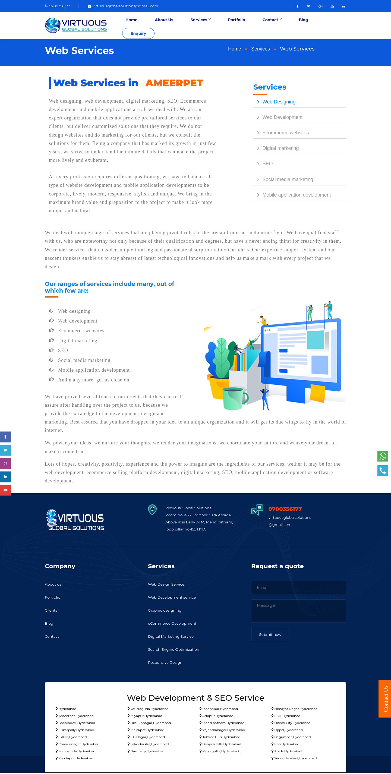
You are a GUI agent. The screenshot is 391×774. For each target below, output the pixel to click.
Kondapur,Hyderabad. (75, 759)
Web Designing (274, 103)
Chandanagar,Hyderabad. (78, 745)
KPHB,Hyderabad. (71, 738)
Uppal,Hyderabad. (287, 731)
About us (54, 585)
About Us (185, 26)
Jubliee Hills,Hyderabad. (220, 738)
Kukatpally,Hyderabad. (75, 731)
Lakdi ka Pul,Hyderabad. (148, 745)
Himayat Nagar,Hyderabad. (295, 710)
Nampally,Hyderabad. (146, 752)
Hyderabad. (66, 710)
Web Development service (175, 598)
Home (159, 26)
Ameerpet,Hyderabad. (75, 717)
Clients (52, 611)
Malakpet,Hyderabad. (146, 731)
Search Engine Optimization (177, 650)
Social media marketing (283, 181)
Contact (273, 26)
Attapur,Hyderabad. (217, 717)
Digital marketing (276, 150)
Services (215, 26)
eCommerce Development (175, 624)
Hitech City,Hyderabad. (291, 724)
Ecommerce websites (281, 134)
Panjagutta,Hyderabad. (220, 752)
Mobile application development (292, 196)
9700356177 (59, 5)
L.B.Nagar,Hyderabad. (147, 738)
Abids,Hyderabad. (287, 752)
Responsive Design (167, 663)
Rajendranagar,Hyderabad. (223, 731)
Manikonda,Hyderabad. (76, 752)
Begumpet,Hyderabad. (291, 738)
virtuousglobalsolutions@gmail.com (129, 5)
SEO (263, 165)
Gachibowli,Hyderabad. (76, 724)
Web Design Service (168, 585)
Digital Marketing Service (173, 637)
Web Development (278, 118)
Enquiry (330, 26)
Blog (298, 26)
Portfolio (244, 26)
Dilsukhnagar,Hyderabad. (150, 724)
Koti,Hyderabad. (286, 745)
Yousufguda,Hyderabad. (148, 710)
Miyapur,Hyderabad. (145, 717)
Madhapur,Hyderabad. (219, 710)
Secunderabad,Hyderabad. (294, 759)
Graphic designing (166, 611)
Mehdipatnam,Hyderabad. (222, 724)
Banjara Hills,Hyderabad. (221, 745)
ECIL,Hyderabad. (286, 717)
